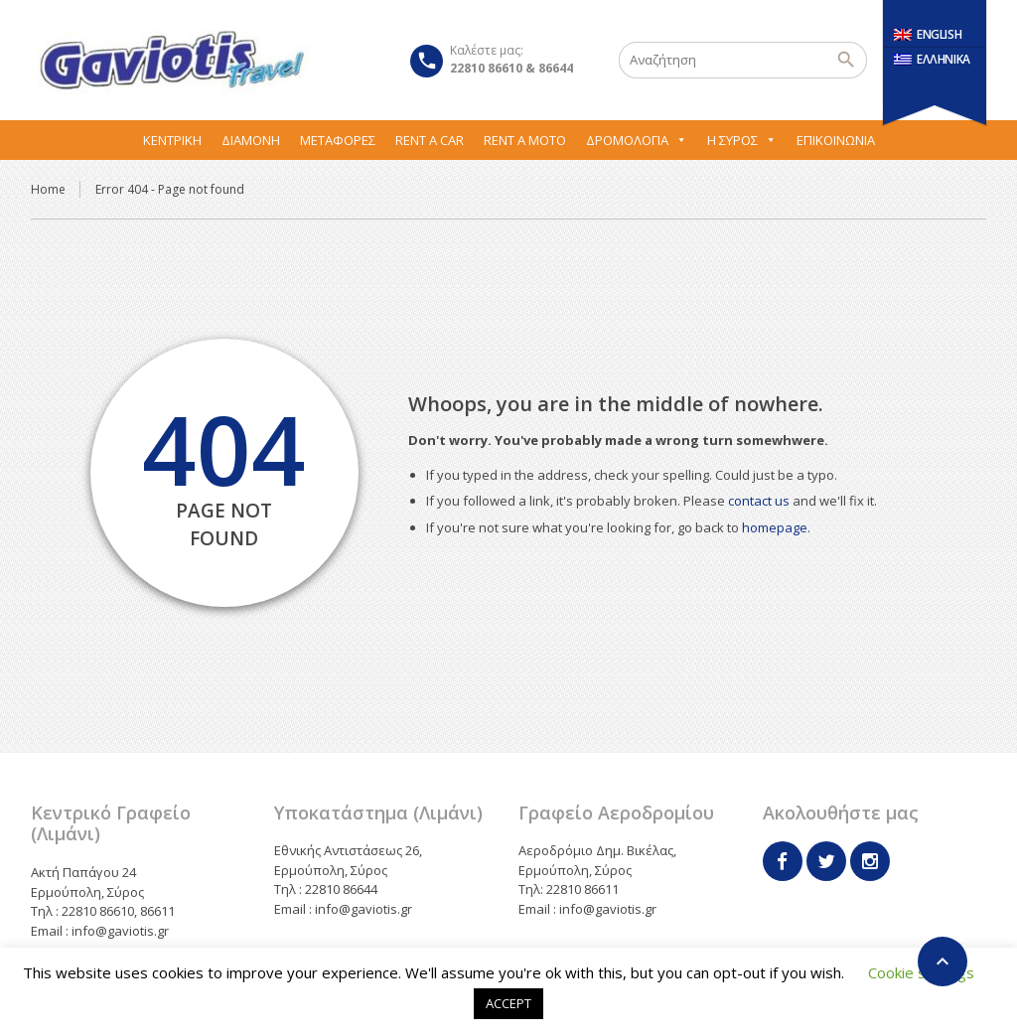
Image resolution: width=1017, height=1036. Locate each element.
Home (48, 189)
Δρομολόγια (636, 140)
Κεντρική (172, 140)
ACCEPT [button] (508, 1003)
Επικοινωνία (836, 140)
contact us (759, 501)
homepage (774, 527)
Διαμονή (250, 140)
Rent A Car (429, 140)
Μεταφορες (337, 140)
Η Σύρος (742, 140)
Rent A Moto (525, 140)
